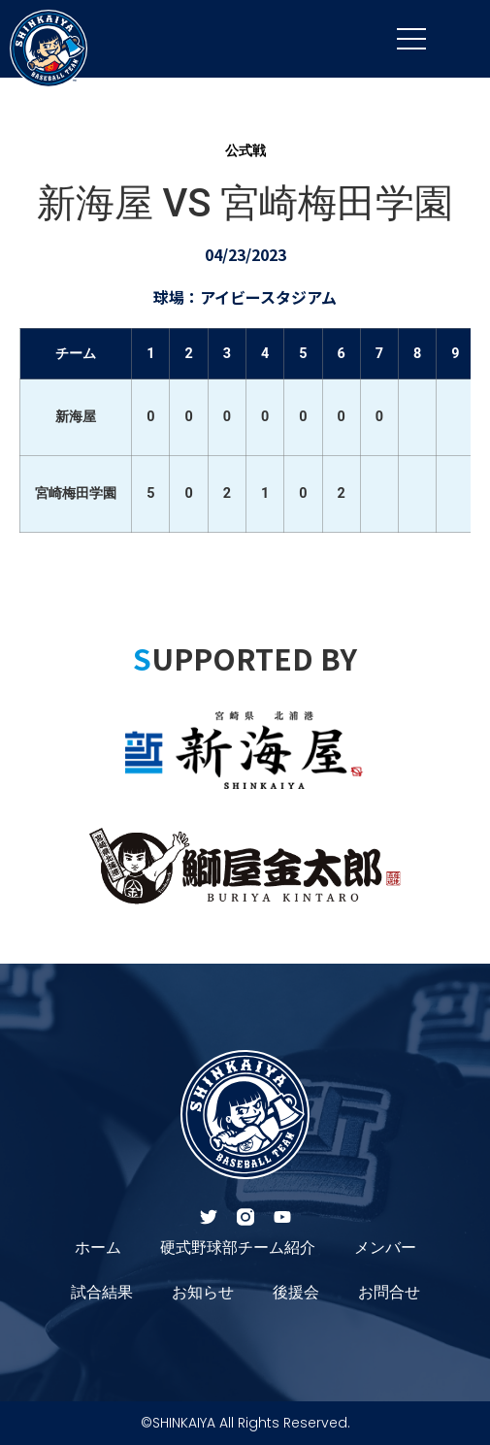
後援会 (296, 1292)
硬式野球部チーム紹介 (237, 1247)
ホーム (98, 1247)
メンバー (385, 1247)
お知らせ (203, 1292)
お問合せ (389, 1292)
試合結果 (102, 1292)
